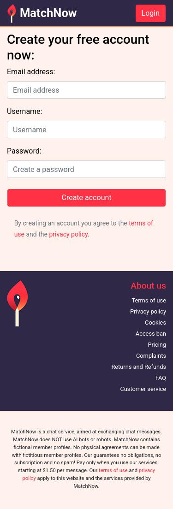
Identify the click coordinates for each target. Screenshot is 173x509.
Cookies (155, 322)
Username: (24, 111)
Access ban (151, 333)
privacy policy (68, 234)
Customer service (143, 388)
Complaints (151, 355)
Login (151, 13)
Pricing (157, 344)
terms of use (113, 470)
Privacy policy (148, 311)
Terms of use (148, 300)
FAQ (160, 377)
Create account (86, 197)
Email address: (31, 71)
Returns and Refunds (138, 366)
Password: (24, 151)
